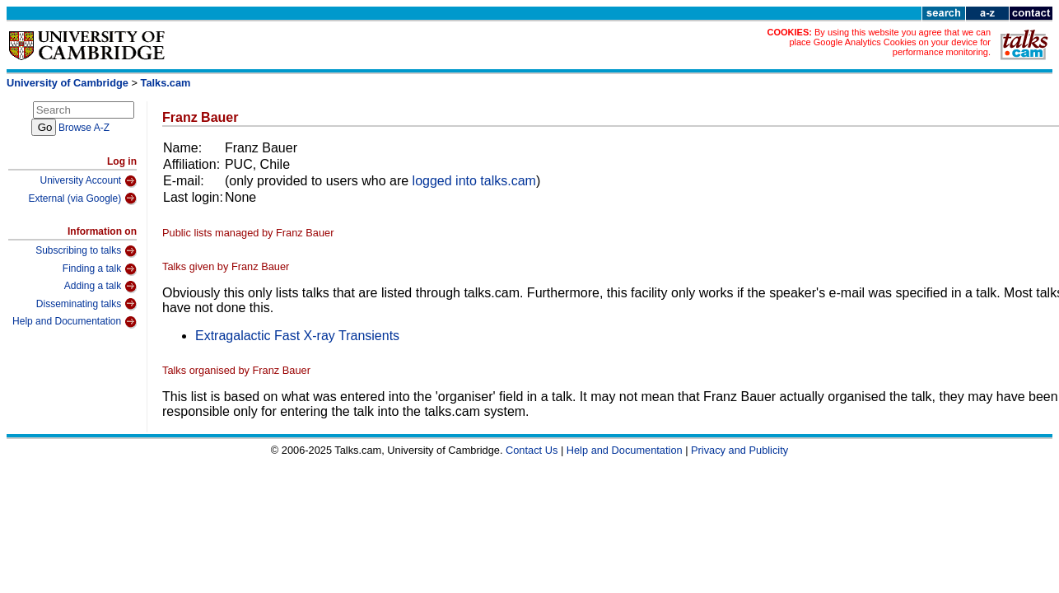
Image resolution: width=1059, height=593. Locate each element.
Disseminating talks (86, 304)
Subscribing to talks (86, 251)
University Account (88, 181)
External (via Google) (82, 198)
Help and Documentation (74, 322)
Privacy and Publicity (739, 450)
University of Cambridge (67, 83)
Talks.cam (166, 83)
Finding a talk (100, 269)
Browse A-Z (84, 127)
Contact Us (531, 450)
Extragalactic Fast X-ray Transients (297, 336)
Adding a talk (100, 286)
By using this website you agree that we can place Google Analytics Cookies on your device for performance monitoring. (890, 42)
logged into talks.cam (474, 181)
